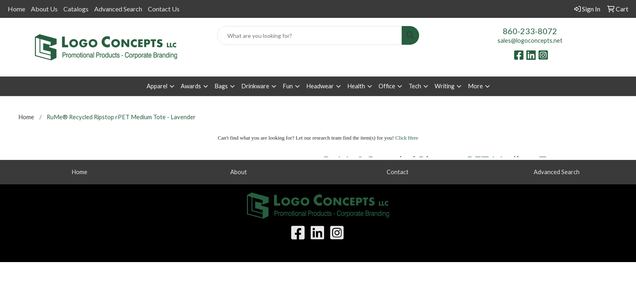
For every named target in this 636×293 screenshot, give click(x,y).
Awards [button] (191, 86)
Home (16, 9)
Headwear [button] (320, 86)
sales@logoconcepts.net (530, 40)
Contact (398, 171)
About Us (44, 9)
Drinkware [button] (255, 86)
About (238, 171)
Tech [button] (415, 86)
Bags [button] (221, 86)
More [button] (475, 86)
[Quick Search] (309, 35)
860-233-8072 (530, 31)
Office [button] (387, 86)
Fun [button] (288, 86)
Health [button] (356, 86)
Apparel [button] (157, 86)
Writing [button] (444, 86)
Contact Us (164, 9)
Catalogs (76, 9)
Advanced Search (118, 9)
